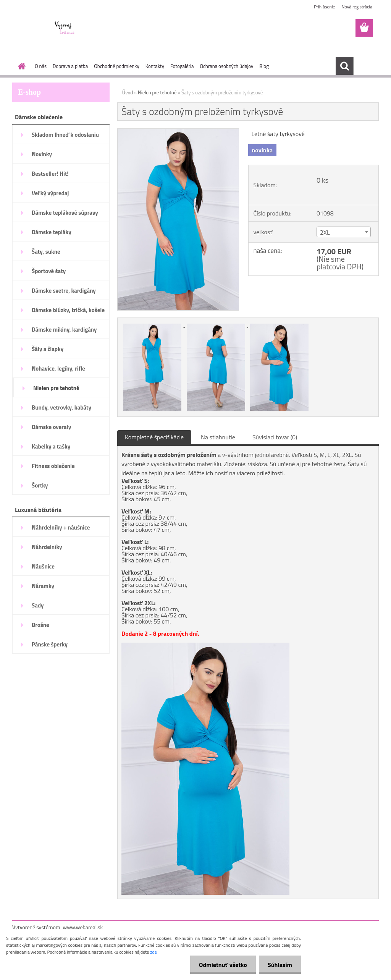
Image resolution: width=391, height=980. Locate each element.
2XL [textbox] (325, 232)
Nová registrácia (356, 6)
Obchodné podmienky (116, 66)
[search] (344, 66)
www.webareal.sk (83, 927)
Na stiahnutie (218, 437)
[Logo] (64, 28)
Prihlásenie (324, 6)
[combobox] (344, 232)
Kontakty (154, 66)
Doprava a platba (70, 66)
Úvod (127, 92)
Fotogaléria (182, 66)
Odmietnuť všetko (221, 964)
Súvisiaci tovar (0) (274, 437)
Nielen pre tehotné (157, 92)
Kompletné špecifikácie (154, 437)
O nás (41, 66)
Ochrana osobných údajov (226, 66)
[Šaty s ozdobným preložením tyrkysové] (178, 131)
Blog (264, 66)
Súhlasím (279, 964)
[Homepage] (20, 66)
